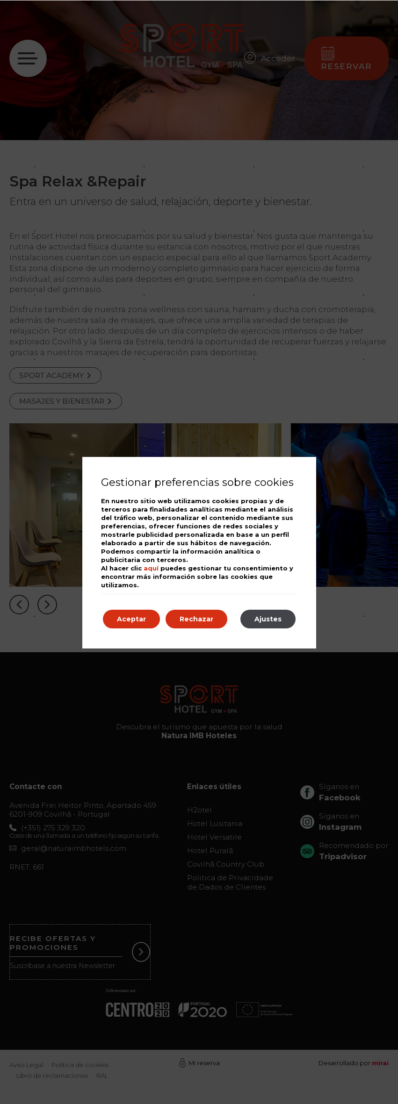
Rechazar (196, 619)
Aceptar (131, 619)
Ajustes (268, 619)
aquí (151, 568)
